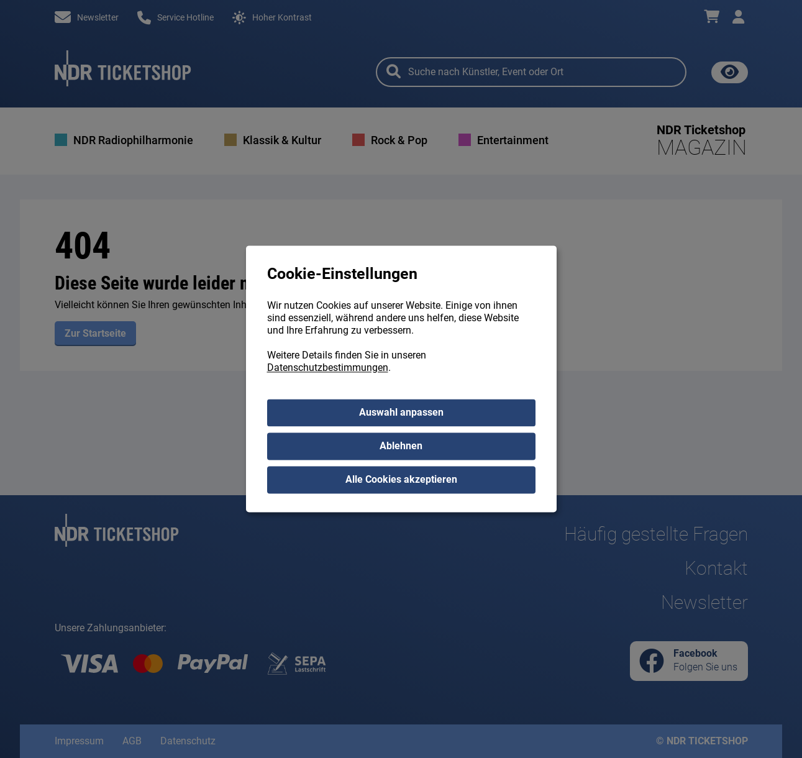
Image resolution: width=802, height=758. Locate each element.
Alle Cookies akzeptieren (401, 480)
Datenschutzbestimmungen (327, 368)
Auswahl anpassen (401, 413)
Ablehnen (401, 446)
